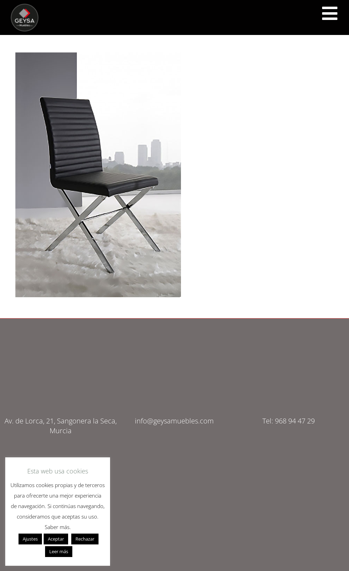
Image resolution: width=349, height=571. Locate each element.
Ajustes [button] (30, 539)
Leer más (58, 551)
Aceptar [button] (56, 539)
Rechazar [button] (84, 539)
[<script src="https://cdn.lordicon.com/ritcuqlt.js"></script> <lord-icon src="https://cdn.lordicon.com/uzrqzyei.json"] (330, 13)
